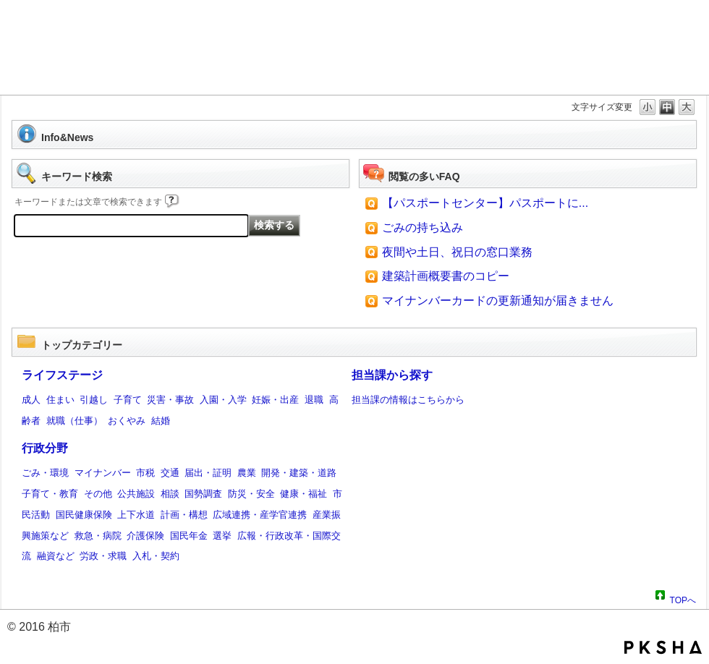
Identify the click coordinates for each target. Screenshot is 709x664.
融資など (56, 555)
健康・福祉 (303, 493)
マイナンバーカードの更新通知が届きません (498, 300)
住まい (60, 399)
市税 (145, 472)
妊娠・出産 (275, 399)
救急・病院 (98, 535)
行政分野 (45, 448)
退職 (314, 399)
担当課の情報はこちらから (408, 399)
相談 (170, 493)
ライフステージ (62, 375)
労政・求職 (103, 555)
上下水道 (136, 514)
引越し (94, 399)
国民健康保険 (84, 514)
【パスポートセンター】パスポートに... (485, 203)
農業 (246, 472)
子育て (128, 399)
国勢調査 (203, 493)
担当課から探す (392, 375)
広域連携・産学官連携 (260, 514)
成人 (31, 399)
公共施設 (136, 493)
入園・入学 (223, 399)
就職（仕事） (74, 420)
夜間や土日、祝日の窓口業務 (457, 252)
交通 (170, 472)
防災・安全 (251, 493)
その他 (98, 493)
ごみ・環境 (45, 472)
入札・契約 (155, 555)
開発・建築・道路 (298, 472)
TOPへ (683, 598)
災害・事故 (170, 399)
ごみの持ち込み (422, 227)
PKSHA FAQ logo (663, 647)
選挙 (222, 535)
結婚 (160, 420)
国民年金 (189, 535)
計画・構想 (184, 514)
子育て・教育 (50, 493)
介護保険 (145, 535)
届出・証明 (208, 472)
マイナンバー (103, 472)
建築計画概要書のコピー (445, 276)
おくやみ (126, 420)
